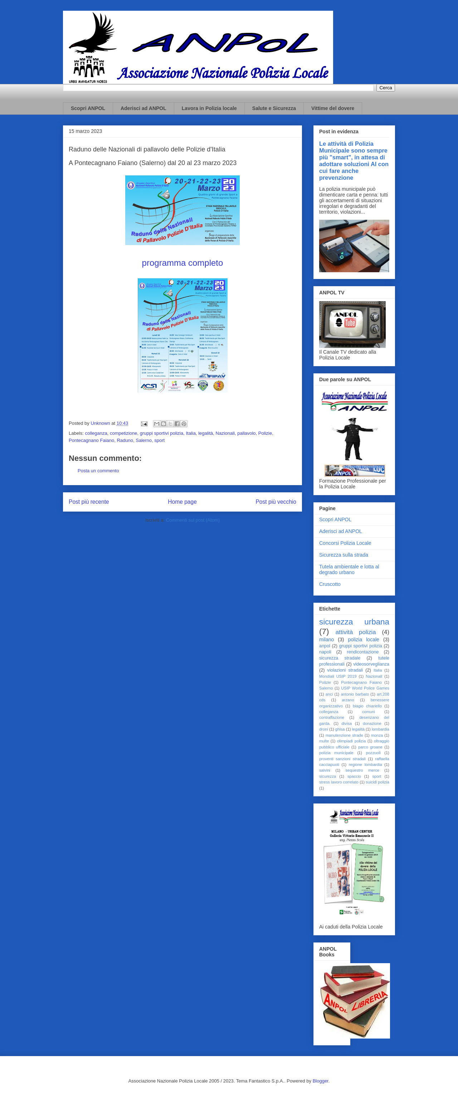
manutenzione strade (344, 735)
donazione (372, 723)
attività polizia (356, 632)
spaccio (354, 776)
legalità (205, 433)
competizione (123, 433)
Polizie (265, 433)
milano (326, 639)
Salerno (144, 440)
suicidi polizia (377, 782)
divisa (347, 723)
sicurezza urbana (354, 621)
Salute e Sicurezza (274, 108)
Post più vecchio (275, 502)
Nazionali (225, 433)
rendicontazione (363, 651)
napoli (325, 651)
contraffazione (331, 717)
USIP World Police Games (365, 688)
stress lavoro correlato (339, 782)
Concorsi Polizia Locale (345, 543)
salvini (324, 770)
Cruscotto (330, 584)
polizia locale (363, 639)
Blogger (320, 1081)
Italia (190, 433)
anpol (324, 645)
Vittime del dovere (332, 108)
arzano (348, 700)
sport (159, 440)
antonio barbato (355, 694)
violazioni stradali (345, 670)
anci (329, 694)
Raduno (125, 440)
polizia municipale (336, 753)
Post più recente (89, 502)
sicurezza (327, 776)
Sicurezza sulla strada (343, 555)
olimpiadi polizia (351, 741)
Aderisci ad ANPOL (143, 108)
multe (324, 741)
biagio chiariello (367, 706)
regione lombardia (365, 764)
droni (323, 729)
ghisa (340, 729)
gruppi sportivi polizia (161, 433)
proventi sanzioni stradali (342, 759)
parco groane (370, 747)
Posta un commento (98, 470)
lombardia (380, 729)
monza (377, 735)
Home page (182, 502)
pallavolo (246, 433)
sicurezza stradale (339, 658)
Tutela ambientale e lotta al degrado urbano (349, 570)
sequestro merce (362, 770)
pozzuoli (373, 753)
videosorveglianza (371, 664)
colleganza (96, 433)
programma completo (182, 263)
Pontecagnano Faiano (91, 440)
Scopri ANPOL (88, 108)
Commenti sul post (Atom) (193, 520)
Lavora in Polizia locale (209, 108)
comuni (368, 712)
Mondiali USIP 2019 (338, 676)
